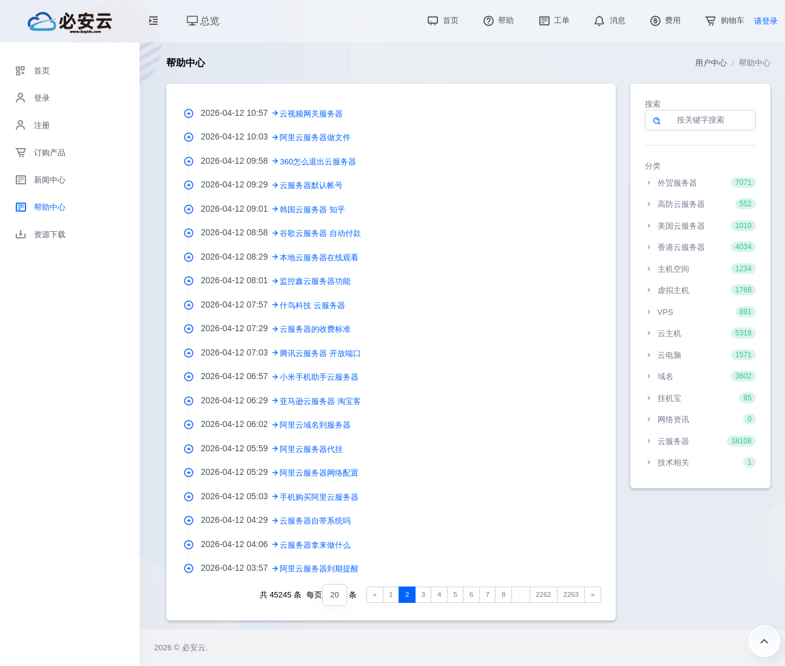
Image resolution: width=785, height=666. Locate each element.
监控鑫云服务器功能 (315, 281)
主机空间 (700, 268)
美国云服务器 (700, 225)
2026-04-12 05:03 (240, 496)
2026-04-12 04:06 (240, 544)
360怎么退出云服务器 (318, 161)
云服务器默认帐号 (311, 185)
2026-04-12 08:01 (240, 280)
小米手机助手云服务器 (319, 377)
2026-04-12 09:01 (240, 209)
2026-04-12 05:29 (240, 472)
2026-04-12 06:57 (240, 376)
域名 (700, 376)
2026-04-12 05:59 (240, 448)
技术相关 (700, 462)
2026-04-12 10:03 (240, 136)
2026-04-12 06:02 (240, 424)
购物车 (723, 20)
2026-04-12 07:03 (240, 352)
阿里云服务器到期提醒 (319, 568)
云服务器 (700, 441)
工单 (553, 20)
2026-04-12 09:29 (240, 184)
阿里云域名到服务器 (315, 424)
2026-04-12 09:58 (240, 161)
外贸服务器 (700, 182)
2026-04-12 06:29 (240, 400)
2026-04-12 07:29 (240, 328)
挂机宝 (700, 397)
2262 (543, 594)
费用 (664, 20)
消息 (608, 20)
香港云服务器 (700, 246)
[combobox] (334, 595)
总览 (203, 21)
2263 (571, 594)
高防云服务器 (700, 203)
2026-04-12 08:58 (240, 232)
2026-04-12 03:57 (240, 568)
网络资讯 (700, 419)
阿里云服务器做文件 (315, 137)
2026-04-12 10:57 (240, 113)
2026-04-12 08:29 (240, 256)
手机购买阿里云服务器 (319, 497)
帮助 (497, 20)
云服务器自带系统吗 (315, 520)
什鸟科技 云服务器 (312, 305)
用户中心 (711, 62)
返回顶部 (764, 641)
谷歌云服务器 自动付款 (320, 233)
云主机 (700, 333)
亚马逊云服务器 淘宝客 (320, 401)
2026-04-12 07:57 (240, 304)
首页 (442, 20)
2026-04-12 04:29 (240, 520)
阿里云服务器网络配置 (319, 472)
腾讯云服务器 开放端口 (320, 353)
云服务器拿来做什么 (315, 545)
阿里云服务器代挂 (311, 449)
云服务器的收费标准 (315, 329)
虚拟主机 (700, 289)
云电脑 (700, 354)
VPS (700, 311)
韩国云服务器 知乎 (312, 209)
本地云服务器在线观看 (319, 257)
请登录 (766, 20)
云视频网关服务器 (311, 113)
